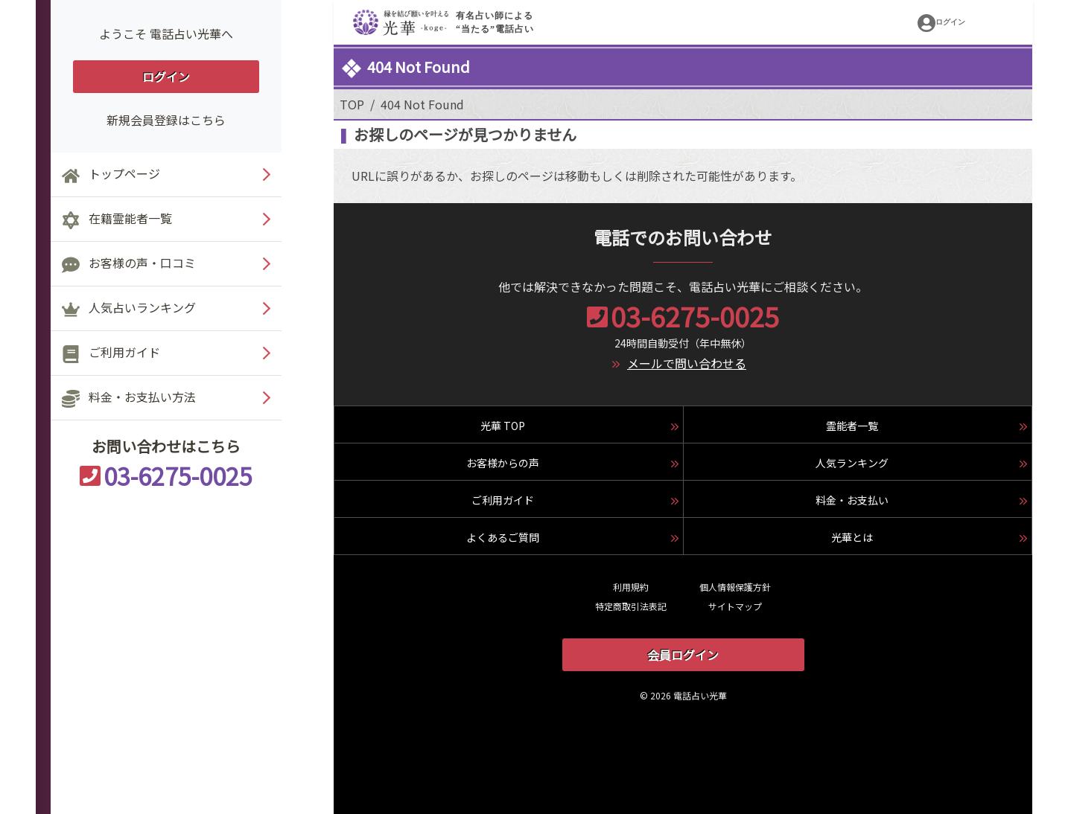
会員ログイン (683, 655)
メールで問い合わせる (686, 363)
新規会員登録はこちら (166, 120)
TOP (352, 104)
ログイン (166, 77)
